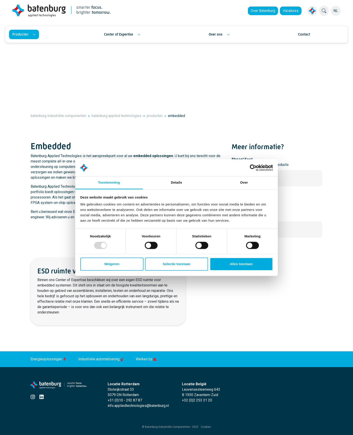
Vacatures (291, 11)
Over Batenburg (263, 11)
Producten (20, 34)
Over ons (215, 34)
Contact (304, 34)
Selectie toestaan (176, 264)
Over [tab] (244, 183)
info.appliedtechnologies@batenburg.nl (138, 405)
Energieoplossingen (49, 359)
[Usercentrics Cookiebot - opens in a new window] (253, 167)
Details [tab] (176, 183)
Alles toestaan (241, 264)
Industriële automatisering (101, 359)
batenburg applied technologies (116, 116)
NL (335, 11)
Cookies (206, 426)
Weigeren (111, 264)
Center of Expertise (118, 34)
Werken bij (146, 359)
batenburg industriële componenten (58, 116)
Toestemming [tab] (109, 183)
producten (155, 116)
